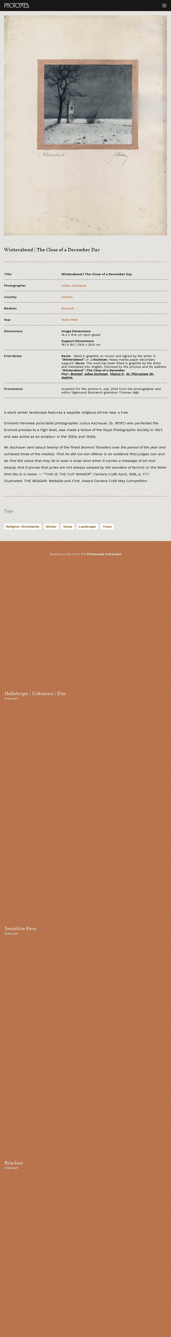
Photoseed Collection (104, 554)
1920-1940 (69, 320)
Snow (67, 526)
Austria (67, 297)
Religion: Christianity (22, 526)
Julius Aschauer (74, 285)
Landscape (87, 526)
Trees (107, 526)
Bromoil (67, 308)
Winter (51, 526)
